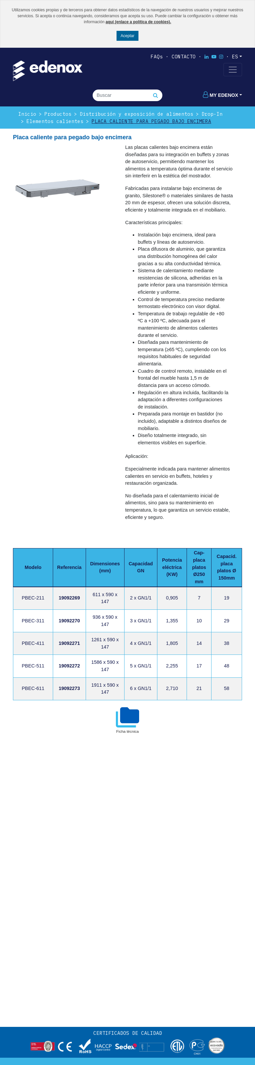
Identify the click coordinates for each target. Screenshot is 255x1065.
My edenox (220, 95)
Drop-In (212, 114)
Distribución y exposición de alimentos (136, 114)
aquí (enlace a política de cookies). (138, 22)
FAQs (157, 56)
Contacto (184, 56)
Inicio (27, 114)
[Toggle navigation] (232, 69)
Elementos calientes (55, 121)
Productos (57, 114)
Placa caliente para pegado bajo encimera (151, 121)
